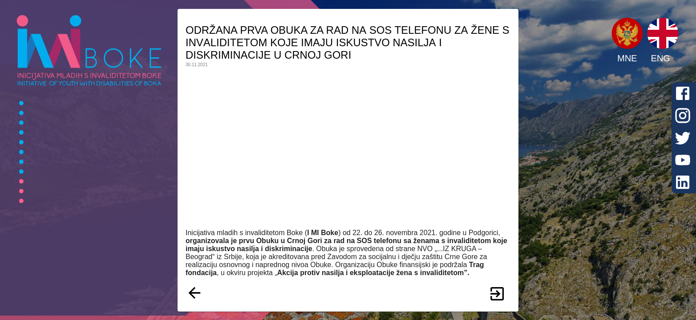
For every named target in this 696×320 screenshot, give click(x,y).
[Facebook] (683, 93)
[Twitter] (683, 138)
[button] (627, 33)
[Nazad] (194, 294)
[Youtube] (683, 160)
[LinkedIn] (683, 182)
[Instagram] (683, 115)
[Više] (497, 294)
